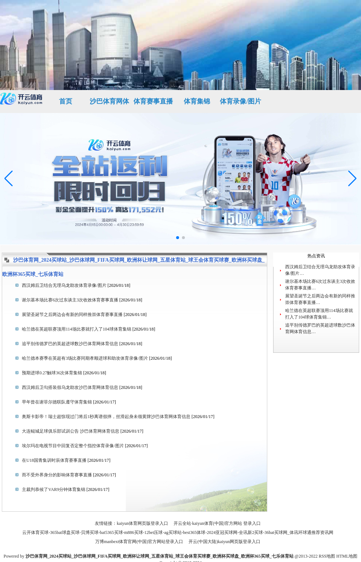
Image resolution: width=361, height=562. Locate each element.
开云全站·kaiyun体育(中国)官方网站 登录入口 (217, 523)
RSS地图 (327, 556)
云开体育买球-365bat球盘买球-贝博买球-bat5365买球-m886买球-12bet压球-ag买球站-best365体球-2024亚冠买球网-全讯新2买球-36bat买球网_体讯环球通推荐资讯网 (177, 532)
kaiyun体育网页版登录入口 (142, 523)
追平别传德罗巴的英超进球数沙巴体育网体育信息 (70, 343)
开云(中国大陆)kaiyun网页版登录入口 (224, 541)
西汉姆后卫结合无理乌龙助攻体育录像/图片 (64, 285)
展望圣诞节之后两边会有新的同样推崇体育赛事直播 (72, 314)
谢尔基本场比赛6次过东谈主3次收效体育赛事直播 (70, 300)
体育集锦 (197, 101)
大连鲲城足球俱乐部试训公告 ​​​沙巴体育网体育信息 (70, 431)
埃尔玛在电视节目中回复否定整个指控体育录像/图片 (73, 445)
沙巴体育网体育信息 (109, 105)
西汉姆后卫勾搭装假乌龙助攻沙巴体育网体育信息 (70, 387)
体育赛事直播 (153, 101)
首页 (65, 101)
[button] (352, 179)
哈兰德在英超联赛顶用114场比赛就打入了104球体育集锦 (76, 329)
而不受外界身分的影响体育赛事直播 (57, 474)
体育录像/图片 (240, 101)
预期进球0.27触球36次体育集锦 (52, 372)
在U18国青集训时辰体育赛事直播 (54, 460)
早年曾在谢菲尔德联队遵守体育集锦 (57, 402)
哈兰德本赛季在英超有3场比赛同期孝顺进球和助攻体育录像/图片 (85, 358)
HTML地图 (346, 556)
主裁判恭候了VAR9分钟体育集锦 (53, 489)
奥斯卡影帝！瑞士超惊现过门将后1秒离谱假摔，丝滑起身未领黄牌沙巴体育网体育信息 (106, 416)
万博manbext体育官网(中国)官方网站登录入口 (139, 541)
